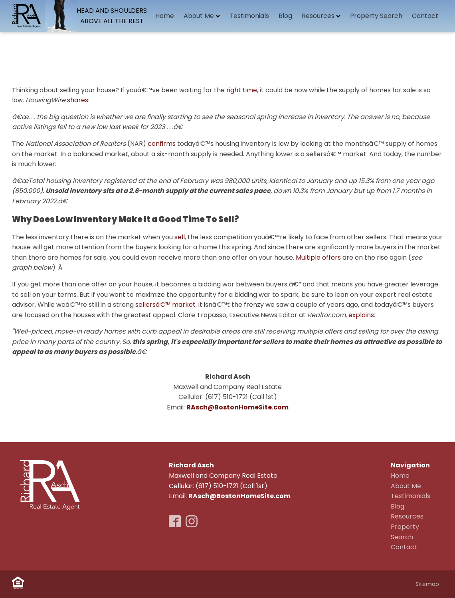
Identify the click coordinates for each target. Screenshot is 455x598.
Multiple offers (318, 257)
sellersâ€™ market (165, 304)
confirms (162, 143)
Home (164, 15)
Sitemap (427, 584)
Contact (425, 15)
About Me (202, 15)
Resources (321, 15)
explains (361, 315)
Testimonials (249, 15)
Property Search (376, 15)
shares (77, 100)
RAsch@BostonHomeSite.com (239, 496)
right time (241, 90)
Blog (285, 15)
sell (179, 237)
